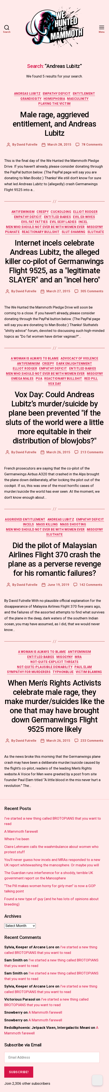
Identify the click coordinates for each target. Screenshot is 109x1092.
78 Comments (92, 144)
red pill (91, 378)
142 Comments (90, 585)
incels (28, 524)
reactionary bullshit (41, 232)
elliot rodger (85, 211)
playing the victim (54, 103)
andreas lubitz (27, 93)
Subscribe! (19, 1072)
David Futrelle (27, 144)
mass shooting (73, 524)
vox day (54, 383)
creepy (43, 211)
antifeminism (22, 211)
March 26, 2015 (58, 452)
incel (83, 222)
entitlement (84, 93)
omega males (22, 378)
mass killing (47, 524)
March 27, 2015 (58, 291)
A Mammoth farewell (21, 831)
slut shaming (73, 232)
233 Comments (91, 741)
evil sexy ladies (63, 222)
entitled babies (57, 217)
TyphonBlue (63, 672)
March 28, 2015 (59, 144)
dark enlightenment (74, 363)
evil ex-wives (84, 217)
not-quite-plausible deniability (44, 667)
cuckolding (61, 211)
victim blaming (89, 672)
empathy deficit (57, 93)
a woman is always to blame (35, 358)
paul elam (83, 667)
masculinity (78, 98)
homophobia (54, 98)
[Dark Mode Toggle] (97, 1080)
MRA (78, 657)
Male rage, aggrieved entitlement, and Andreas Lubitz (54, 124)
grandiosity (31, 98)
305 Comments (91, 291)
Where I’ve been (16, 839)
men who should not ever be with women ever (45, 227)
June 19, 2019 (58, 585)
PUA (39, 378)
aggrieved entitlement (25, 519)
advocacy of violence (79, 358)
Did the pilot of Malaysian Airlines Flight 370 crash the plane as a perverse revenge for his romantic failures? (54, 559)
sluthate (95, 232)
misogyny (95, 227)
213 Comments (91, 452)
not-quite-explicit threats (54, 662)
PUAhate (12, 232)
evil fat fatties (34, 222)
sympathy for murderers (28, 672)
